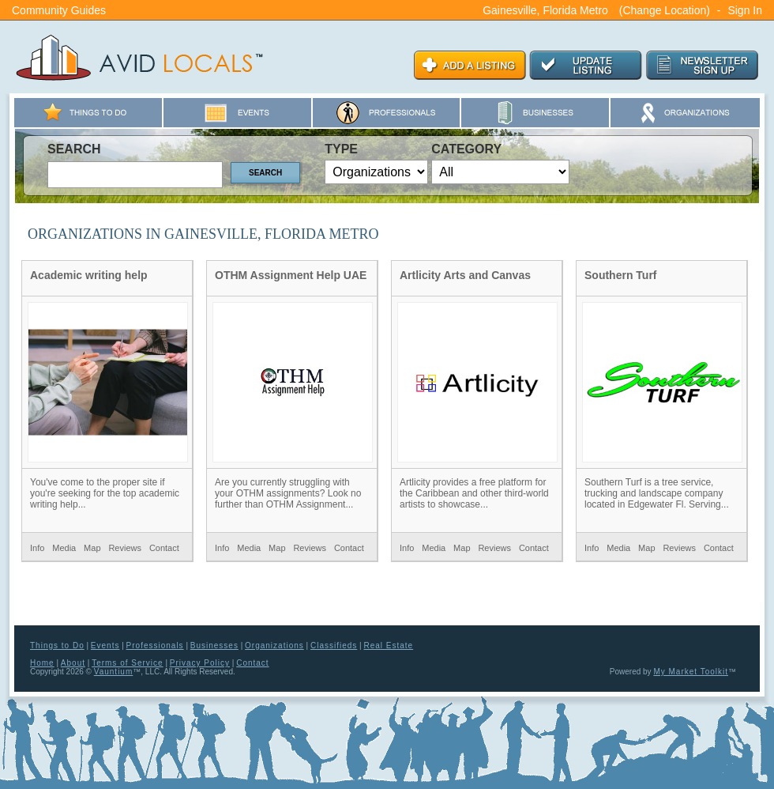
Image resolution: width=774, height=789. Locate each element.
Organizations (274, 645)
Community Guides (59, 10)
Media (64, 548)
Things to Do (57, 645)
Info (37, 548)
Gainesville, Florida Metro (545, 10)
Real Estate (388, 645)
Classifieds (333, 645)
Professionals (155, 645)
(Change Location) (664, 10)
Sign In (744, 10)
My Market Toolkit (690, 671)
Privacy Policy (200, 663)
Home (42, 663)
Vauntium (113, 671)
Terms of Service (127, 663)
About (73, 663)
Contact (164, 548)
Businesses (214, 645)
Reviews (124, 548)
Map (92, 548)
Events (105, 645)
